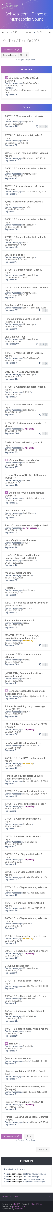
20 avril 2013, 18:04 (13, 1019)
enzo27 (26, 207)
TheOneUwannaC (31, 358)
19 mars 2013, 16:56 (39, 1076)
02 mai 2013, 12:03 (13, 941)
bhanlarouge (28, 225)
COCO (26, 543)
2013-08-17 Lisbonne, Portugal (22, 371)
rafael (26, 1061)
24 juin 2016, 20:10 (36, 158)
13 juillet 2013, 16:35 (14, 643)
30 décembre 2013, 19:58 (16, 227)
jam (25, 308)
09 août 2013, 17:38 (13, 465)
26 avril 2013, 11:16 (13, 970)
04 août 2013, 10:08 (13, 500)
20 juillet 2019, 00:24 (14, 124)
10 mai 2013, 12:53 (13, 844)
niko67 (26, 623)
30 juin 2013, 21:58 (13, 732)
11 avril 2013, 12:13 (13, 1048)
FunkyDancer (29, 513)
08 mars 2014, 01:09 (14, 176)
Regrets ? (10, 587)
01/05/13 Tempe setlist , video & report (26, 936)
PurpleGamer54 (30, 83)
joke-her (27, 924)
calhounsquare (30, 528)
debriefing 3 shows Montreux (20, 540)
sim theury (28, 641)
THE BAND (14, 1043)
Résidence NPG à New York (19, 305)
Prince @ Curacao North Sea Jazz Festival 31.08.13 (23, 320)
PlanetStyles (36, 1204)
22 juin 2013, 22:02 (13, 766)
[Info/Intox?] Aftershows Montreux (23, 743)
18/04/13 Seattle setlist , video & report (26, 1028)
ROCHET (27, 392)
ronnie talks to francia (33, 498)
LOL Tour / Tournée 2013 (20, 41)
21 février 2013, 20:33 (14, 1107)
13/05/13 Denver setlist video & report (25, 803)
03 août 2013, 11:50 (13, 530)
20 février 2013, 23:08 (38, 1122)
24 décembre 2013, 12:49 (16, 260)
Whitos (26, 678)
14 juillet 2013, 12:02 (14, 625)
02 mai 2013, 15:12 (36, 908)
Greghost (27, 121)
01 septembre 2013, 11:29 (16, 295)
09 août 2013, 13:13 (13, 483)
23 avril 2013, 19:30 (39, 986)
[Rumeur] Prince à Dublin (18, 1058)
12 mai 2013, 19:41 (13, 826)
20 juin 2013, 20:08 (39, 781)
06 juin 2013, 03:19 (39, 794)
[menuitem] (9, 3)
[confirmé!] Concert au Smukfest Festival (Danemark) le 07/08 (22, 556)
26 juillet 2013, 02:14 (14, 545)
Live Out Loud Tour (15, 336)
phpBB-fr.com (18, 1206)
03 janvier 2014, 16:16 (14, 209)
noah (25, 1076)
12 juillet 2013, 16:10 (14, 681)
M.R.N (25, 712)
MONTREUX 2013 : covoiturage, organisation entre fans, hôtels (22, 637)
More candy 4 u (30, 275)
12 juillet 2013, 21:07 (14, 662)
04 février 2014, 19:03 (36, 191)
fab (24, 242)
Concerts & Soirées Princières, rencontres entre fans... (26, 91)
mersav (26, 660)
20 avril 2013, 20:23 (13, 1001)
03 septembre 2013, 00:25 (16, 277)
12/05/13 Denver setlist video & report (25, 791)
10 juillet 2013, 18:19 (38, 696)
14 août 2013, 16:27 (13, 412)
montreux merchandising (18, 572)
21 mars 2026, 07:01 (14, 85)
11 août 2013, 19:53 (13, 450)
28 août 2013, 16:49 (13, 326)
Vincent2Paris (29, 174)
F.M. (24, 140)
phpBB (16, 1204)
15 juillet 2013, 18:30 (14, 610)
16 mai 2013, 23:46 (13, 809)
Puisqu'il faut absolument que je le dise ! (26, 525)
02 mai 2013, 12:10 (13, 926)
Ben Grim (27, 824)
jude (25, 1092)
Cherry (26, 794)
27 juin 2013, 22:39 (13, 748)
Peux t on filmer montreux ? (19, 620)
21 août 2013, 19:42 (13, 341)
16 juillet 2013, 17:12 (14, 592)
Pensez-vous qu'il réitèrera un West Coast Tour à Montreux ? (24, 777)
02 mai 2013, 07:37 (13, 956)
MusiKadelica (29, 463)
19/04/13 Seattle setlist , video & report (26, 996)
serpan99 (27, 575)
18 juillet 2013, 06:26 (14, 578)
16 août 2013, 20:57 (13, 394)
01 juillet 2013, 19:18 (14, 714)
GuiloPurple (28, 590)
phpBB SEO (20, 1209)
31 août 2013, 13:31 (37, 308)
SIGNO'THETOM (30, 746)
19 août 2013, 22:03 (13, 360)
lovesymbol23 (29, 560)
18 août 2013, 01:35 (13, 377)
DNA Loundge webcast (17, 965)
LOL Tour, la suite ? (15, 254)
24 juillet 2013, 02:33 (14, 563)
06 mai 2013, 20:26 (13, 862)
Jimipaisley (28, 429)
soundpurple (28, 410)
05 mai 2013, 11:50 (39, 877)
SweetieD (27, 1046)
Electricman (28, 999)
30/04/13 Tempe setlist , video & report (26, 950)
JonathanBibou (30, 842)
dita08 (26, 480)
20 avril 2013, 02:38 (13, 1033)
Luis (25, 696)
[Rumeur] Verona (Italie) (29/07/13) (24, 1102)
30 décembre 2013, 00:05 (16, 245)
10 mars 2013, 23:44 (38, 1092)
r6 (24, 191)
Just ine (26, 608)
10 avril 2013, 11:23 (38, 1061)
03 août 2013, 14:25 (13, 515)
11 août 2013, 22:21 (13, 431)
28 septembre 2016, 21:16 (16, 143)
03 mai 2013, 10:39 (36, 893)
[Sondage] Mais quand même (24, 460)
